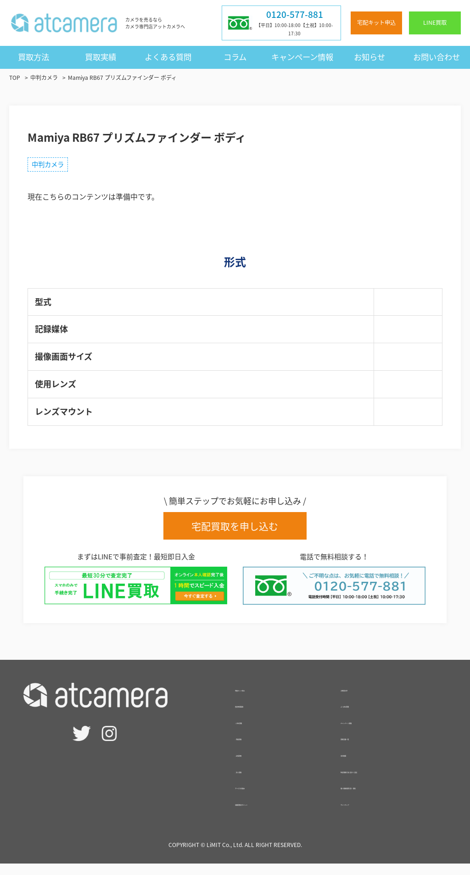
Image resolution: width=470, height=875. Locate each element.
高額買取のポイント (268, 813)
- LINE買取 (252, 732)
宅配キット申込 (376, 22)
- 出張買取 (252, 764)
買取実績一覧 (363, 748)
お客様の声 (359, 699)
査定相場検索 (257, 715)
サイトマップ (363, 813)
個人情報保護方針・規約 (381, 797)
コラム (235, 57)
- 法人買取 (252, 781)
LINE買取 (435, 22)
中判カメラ (52, 166)
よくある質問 (168, 57)
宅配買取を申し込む (234, 530)
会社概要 (355, 764)
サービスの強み (260, 797)
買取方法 (33, 57)
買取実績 (100, 57)
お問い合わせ (436, 57)
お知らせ (369, 57)
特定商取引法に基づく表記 (385, 781)
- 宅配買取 (252, 748)
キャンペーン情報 (302, 57)
